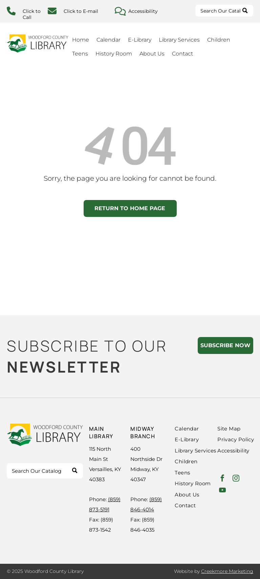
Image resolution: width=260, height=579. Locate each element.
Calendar (108, 40)
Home (80, 40)
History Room (113, 53)
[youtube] (222, 491)
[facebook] (222, 479)
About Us (152, 53)
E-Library (139, 40)
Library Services (179, 40)
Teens (80, 53)
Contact (182, 53)
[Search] (224, 11)
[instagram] (236, 479)
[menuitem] (202, 429)
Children (218, 40)
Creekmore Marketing (227, 571)
